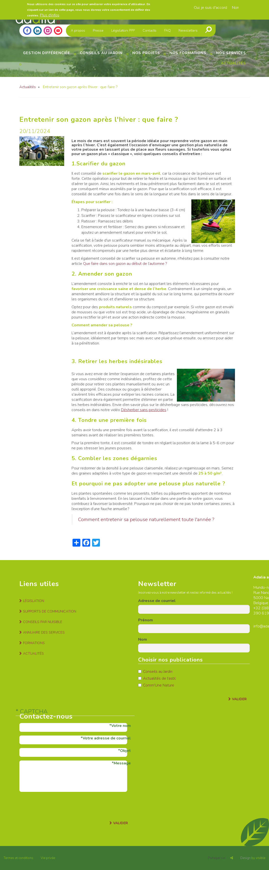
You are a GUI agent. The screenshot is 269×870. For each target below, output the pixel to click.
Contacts (149, 30)
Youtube (58, 30)
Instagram (48, 30)
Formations (34, 643)
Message (122, 763)
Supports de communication (49, 611)
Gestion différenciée (46, 52)
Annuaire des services (44, 632)
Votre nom (121, 725)
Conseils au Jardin (155, 671)
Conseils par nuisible (42, 622)
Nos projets (146, 52)
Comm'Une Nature (156, 685)
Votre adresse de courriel (107, 738)
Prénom (145, 620)
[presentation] (56, 805)
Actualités (233, 63)
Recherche (208, 29)
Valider (239, 699)
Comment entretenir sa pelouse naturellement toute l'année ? (146, 519)
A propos (78, 30)
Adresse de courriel (157, 600)
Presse (98, 30)
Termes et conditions (18, 858)
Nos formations (188, 52)
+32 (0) (259, 608)
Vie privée (48, 858)
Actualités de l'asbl (157, 678)
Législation (33, 601)
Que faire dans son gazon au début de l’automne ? (125, 263)
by (252, 858)
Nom (142, 639)
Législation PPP (123, 30)
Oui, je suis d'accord (210, 7)
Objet (125, 750)
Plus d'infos (49, 15)
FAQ (167, 30)
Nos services (231, 52)
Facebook (27, 30)
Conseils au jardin (101, 52)
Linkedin (37, 30)
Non (235, 7)
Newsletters (188, 30)
